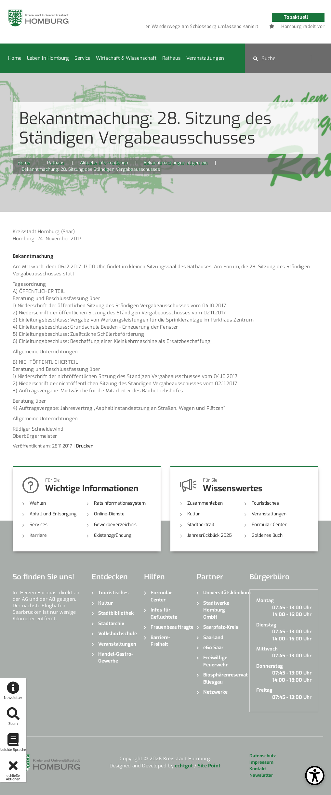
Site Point (209, 766)
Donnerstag (269, 666)
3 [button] (240, 27)
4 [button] (250, 27)
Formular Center (269, 525)
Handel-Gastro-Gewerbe (115, 657)
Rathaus (171, 58)
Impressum (261, 762)
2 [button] (230, 27)
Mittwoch (267, 649)
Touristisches (265, 503)
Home (14, 58)
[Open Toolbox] (314, 775)
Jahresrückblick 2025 (209, 535)
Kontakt (257, 769)
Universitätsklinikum (221, 592)
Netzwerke (215, 692)
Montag (265, 600)
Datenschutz (262, 756)
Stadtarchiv (111, 623)
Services (38, 525)
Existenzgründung (112, 535)
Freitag (264, 690)
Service (82, 58)
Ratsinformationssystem (120, 503)
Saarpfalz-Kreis (220, 627)
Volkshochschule (116, 633)
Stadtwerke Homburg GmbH (216, 610)
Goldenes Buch (267, 535)
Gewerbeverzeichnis (115, 525)
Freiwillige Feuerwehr (215, 661)
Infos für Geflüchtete (164, 613)
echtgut (184, 766)
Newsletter (261, 775)
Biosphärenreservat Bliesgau (221, 678)
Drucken (84, 446)
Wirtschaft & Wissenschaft (126, 58)
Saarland (213, 637)
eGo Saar (213, 647)
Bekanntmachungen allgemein (175, 163)
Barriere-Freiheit (160, 641)
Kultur (193, 514)
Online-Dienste (109, 514)
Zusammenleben (205, 503)
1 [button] (221, 27)
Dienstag (266, 625)
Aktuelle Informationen (104, 163)
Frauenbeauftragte (169, 627)
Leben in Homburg (48, 58)
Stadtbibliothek (116, 613)
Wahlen (38, 503)
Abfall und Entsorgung (53, 514)
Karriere (38, 535)
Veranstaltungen (205, 58)
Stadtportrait (200, 525)
